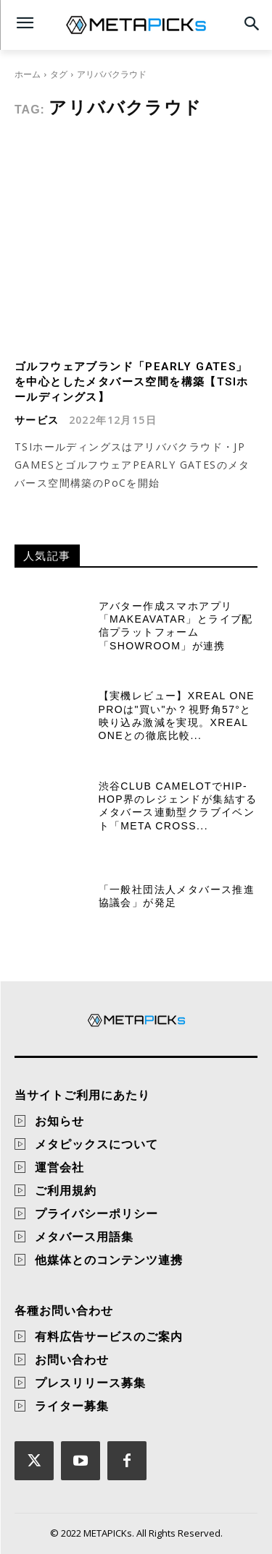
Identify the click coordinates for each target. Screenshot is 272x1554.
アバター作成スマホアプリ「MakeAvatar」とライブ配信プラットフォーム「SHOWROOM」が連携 (176, 626)
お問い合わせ (72, 1359)
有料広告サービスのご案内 (109, 1336)
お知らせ (59, 1121)
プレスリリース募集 (90, 1383)
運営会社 (59, 1167)
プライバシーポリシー (96, 1213)
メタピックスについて (96, 1144)
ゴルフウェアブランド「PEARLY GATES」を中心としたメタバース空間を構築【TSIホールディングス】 (131, 382)
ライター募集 (72, 1406)
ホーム (28, 74)
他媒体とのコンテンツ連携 (109, 1260)
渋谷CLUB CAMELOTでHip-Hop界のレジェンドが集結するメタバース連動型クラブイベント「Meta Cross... (178, 806)
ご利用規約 (65, 1190)
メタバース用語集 (84, 1237)
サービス (37, 420)
